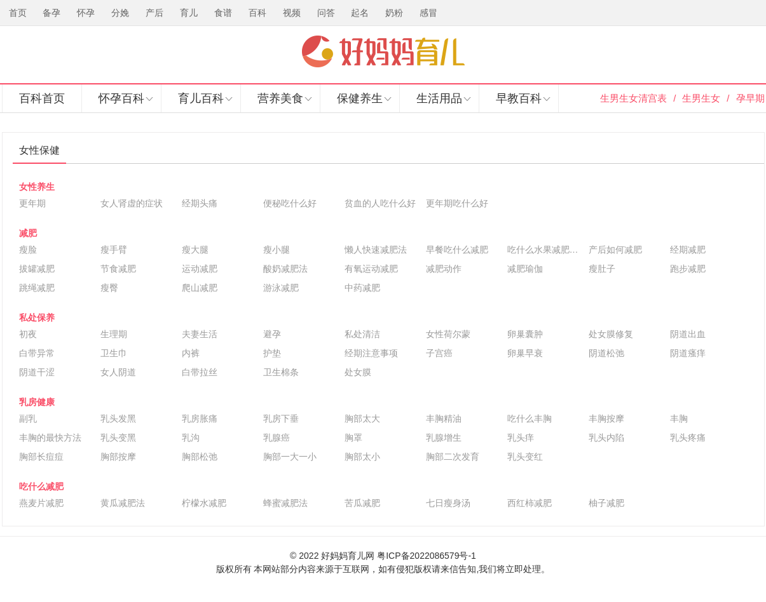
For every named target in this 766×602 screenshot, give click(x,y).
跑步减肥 (688, 269)
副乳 (28, 418)
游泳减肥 (281, 288)
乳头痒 (520, 437)
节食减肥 (118, 269)
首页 (18, 13)
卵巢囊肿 (525, 334)
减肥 (28, 233)
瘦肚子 (602, 269)
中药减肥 (362, 288)
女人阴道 (118, 372)
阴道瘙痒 (688, 353)
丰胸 (679, 418)
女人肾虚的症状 (131, 203)
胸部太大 (362, 418)
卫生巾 (113, 353)
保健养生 (360, 98)
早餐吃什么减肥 (457, 249)
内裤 (191, 353)
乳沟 (191, 437)
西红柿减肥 (529, 503)
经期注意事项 (371, 353)
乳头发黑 (118, 418)
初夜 (28, 334)
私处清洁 (362, 334)
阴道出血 (688, 334)
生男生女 (701, 98)
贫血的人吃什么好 (380, 203)
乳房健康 (37, 402)
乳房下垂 (281, 418)
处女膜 (358, 372)
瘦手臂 (113, 249)
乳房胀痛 (199, 418)
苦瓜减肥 (362, 503)
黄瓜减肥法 (122, 503)
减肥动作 (444, 269)
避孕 (272, 334)
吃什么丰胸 (529, 418)
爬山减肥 (199, 288)
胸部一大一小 (290, 457)
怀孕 (86, 13)
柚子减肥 (606, 503)
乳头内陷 (606, 437)
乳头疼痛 (688, 437)
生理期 (113, 334)
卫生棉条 (281, 372)
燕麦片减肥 (41, 503)
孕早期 (750, 98)
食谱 (223, 13)
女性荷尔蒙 (448, 334)
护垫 (272, 353)
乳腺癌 (276, 437)
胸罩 (353, 437)
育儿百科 (201, 98)
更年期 (32, 203)
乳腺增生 (444, 437)
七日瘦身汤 (448, 503)
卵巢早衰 (525, 353)
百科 (257, 13)
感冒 (428, 13)
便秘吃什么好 (290, 203)
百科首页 (42, 98)
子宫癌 (439, 353)
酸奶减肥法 (285, 269)
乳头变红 (525, 457)
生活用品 (439, 98)
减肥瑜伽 (525, 269)
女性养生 (37, 187)
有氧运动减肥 (371, 269)
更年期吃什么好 (457, 203)
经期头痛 (199, 203)
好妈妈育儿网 (383, 51)
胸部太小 (362, 457)
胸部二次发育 (452, 457)
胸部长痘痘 (41, 457)
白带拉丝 (199, 372)
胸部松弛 (199, 457)
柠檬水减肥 (204, 503)
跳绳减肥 (37, 288)
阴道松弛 (606, 353)
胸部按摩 (118, 457)
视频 (292, 13)
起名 (360, 13)
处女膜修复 (611, 334)
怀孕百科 (121, 98)
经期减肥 (688, 249)
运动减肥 (199, 269)
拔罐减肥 (37, 269)
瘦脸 (28, 249)
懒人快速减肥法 (376, 249)
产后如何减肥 (615, 249)
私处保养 (37, 317)
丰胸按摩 (606, 418)
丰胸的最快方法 (50, 437)
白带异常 (37, 353)
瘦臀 (109, 288)
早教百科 (519, 98)
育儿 (189, 13)
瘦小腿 (276, 249)
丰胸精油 (444, 418)
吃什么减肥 (41, 486)
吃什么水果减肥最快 (544, 249)
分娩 (120, 13)
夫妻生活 (199, 334)
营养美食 (280, 98)
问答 (326, 13)
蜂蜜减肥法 (285, 503)
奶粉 (394, 13)
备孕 (51, 13)
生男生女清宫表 (633, 98)
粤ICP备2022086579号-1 (426, 556)
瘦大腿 (195, 249)
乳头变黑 (118, 437)
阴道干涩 (37, 372)
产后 (154, 13)
